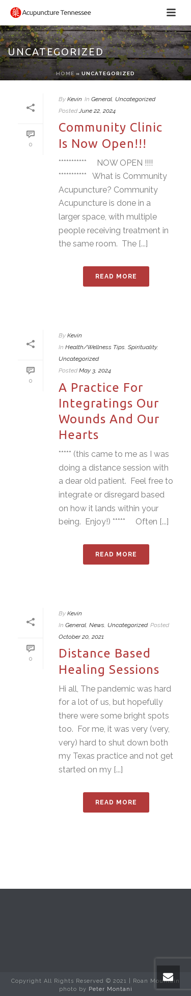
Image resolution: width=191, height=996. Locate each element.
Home (65, 73)
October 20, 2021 (81, 636)
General (101, 99)
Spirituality (142, 347)
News (96, 625)
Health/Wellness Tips (95, 347)
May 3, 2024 (95, 370)
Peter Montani (110, 989)
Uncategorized (135, 99)
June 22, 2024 (97, 110)
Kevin (74, 99)
